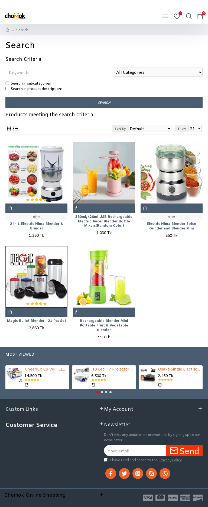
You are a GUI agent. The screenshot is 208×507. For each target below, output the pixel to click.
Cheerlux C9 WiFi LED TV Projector (46, 369)
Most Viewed (19, 354)
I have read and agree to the (143, 460)
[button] (97, 392)
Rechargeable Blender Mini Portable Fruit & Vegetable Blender (104, 325)
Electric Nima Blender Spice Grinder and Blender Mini (171, 226)
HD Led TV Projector (110, 369)
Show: (182, 128)
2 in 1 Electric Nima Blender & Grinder (36, 226)
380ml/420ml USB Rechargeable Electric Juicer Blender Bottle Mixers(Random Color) (103, 221)
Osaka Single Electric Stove (179, 369)
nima (36, 216)
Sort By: (120, 128)
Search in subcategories (28, 83)
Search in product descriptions (34, 88)
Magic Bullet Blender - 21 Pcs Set (36, 321)
